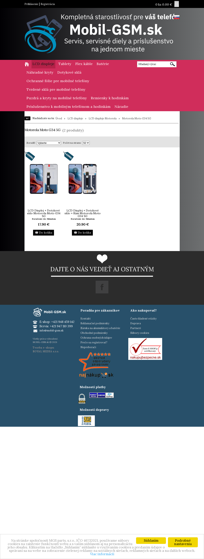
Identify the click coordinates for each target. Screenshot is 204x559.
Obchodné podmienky (94, 333)
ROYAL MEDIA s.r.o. (46, 351)
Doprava (135, 323)
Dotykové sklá (69, 72)
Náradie (121, 106)
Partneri (135, 328)
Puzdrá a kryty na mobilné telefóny (56, 98)
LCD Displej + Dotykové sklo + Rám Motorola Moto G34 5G (83, 213)
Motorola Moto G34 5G (136, 118)
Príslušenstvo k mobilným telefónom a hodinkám (68, 106)
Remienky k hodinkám (110, 98)
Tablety (64, 63)
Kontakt (85, 318)
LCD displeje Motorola (103, 118)
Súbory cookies (139, 333)
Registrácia (48, 4)
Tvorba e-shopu (43, 347)
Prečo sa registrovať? (93, 342)
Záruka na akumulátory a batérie (100, 328)
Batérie (103, 63)
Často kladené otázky (143, 318)
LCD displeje (43, 63)
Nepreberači (88, 347)
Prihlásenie (31, 4)
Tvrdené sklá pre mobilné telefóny (55, 89)
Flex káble (84, 63)
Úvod (58, 118)
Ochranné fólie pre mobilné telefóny (57, 81)
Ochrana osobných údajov (96, 337)
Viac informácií (102, 554)
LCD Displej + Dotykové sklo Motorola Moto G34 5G (43, 213)
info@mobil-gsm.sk (51, 330)
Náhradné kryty (39, 72)
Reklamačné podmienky (94, 323)
